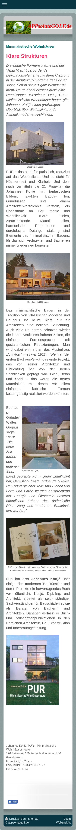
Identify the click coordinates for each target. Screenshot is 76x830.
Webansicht (63, 822)
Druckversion (15, 818)
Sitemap (33, 818)
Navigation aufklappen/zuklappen (38, 4)
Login (67, 818)
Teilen (13, 802)
